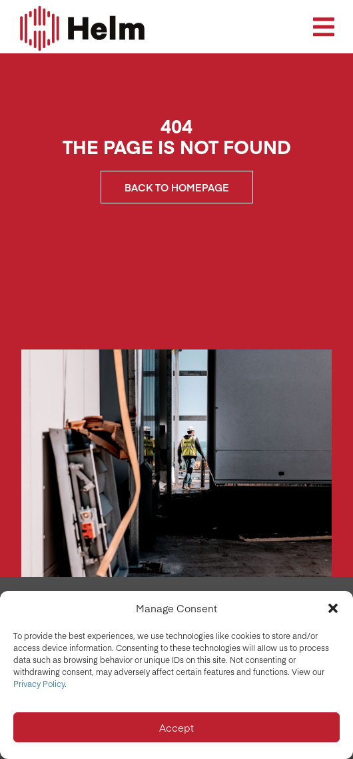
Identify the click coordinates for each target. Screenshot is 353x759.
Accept (176, 727)
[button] (333, 608)
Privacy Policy (39, 683)
